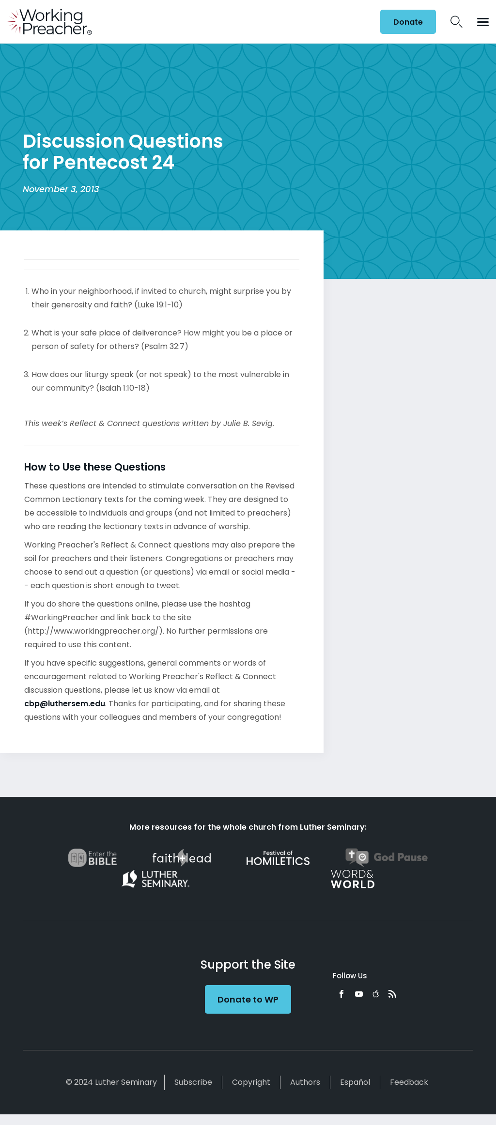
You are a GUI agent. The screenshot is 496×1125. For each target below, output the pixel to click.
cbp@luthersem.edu (64, 703)
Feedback (409, 1082)
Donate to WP (248, 999)
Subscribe (193, 1082)
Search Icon (456, 22)
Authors (305, 1082)
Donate (408, 22)
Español (355, 1082)
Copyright (251, 1082)
